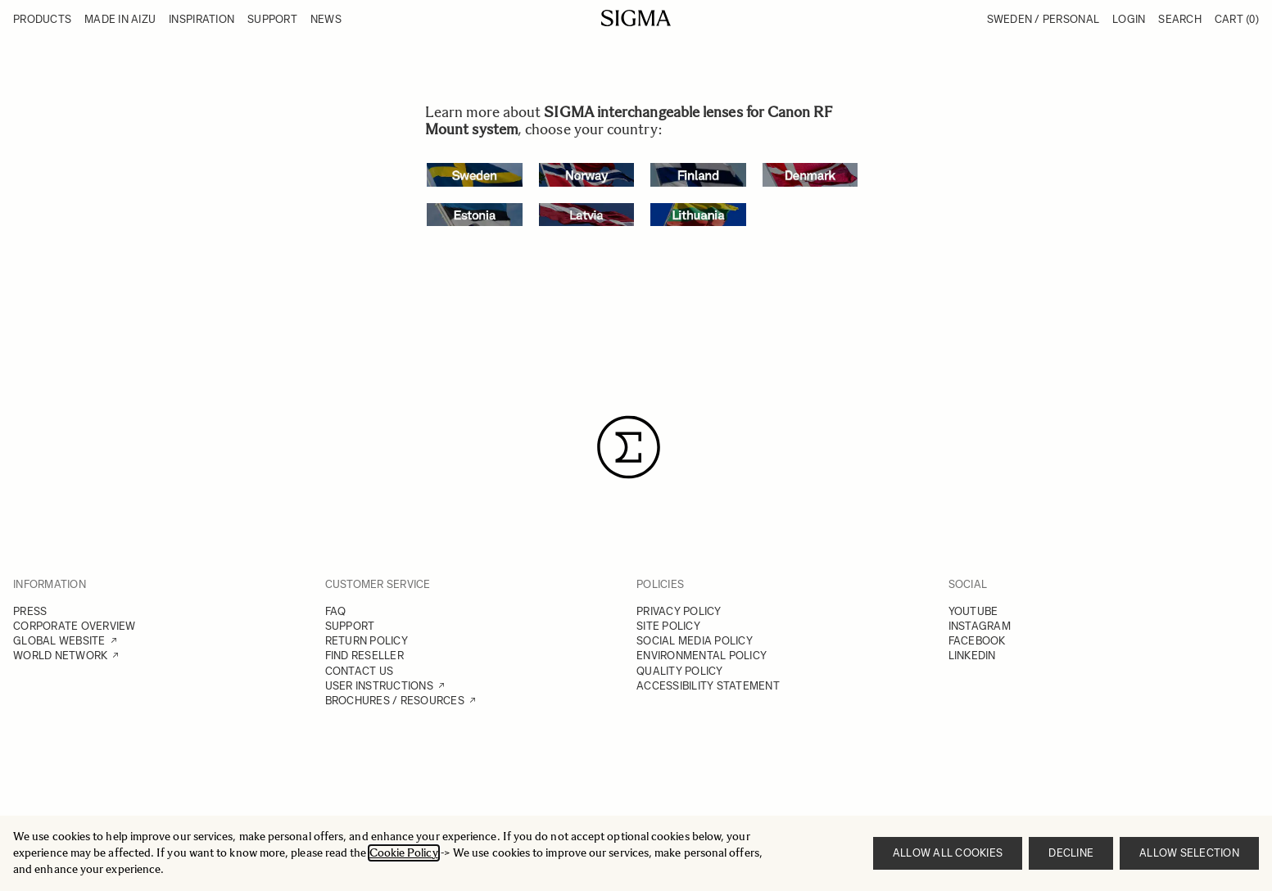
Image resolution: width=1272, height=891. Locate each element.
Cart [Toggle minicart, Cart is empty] (1237, 19)
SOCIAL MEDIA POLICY (694, 641)
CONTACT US (359, 671)
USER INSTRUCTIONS (379, 686)
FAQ (335, 611)
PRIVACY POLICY (679, 611)
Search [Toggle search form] (1180, 19)
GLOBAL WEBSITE (59, 641)
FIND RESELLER (364, 655)
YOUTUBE (973, 611)
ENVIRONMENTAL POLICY (701, 655)
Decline (1070, 853)
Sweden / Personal (1043, 19)
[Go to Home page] (636, 18)
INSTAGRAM (979, 626)
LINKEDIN (972, 655)
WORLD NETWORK (60, 655)
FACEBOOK (977, 641)
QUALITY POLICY (679, 671)
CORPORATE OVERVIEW (74, 626)
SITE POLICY (668, 626)
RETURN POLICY (366, 641)
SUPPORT (350, 626)
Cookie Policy (403, 853)
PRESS (30, 611)
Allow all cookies (948, 853)
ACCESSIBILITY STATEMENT (708, 686)
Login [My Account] (1128, 19)
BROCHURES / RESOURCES (394, 700)
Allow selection (1189, 853)
